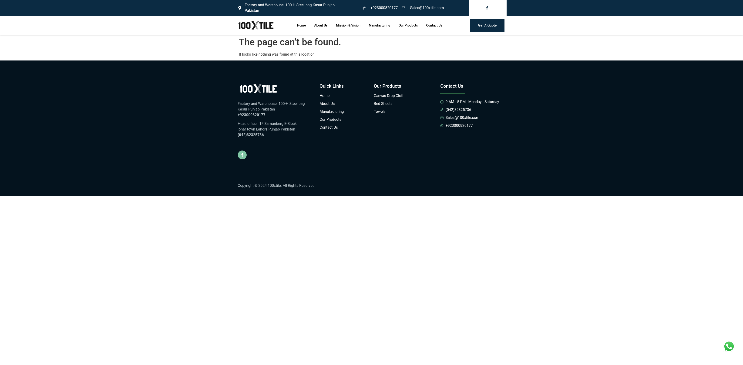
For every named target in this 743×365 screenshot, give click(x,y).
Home (301, 25)
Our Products (408, 25)
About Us (321, 25)
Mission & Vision (348, 25)
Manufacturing (379, 25)
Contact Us (434, 25)
